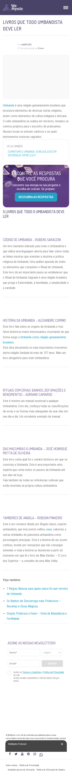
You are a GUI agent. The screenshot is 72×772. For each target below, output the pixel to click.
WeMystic (27, 44)
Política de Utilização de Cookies (50, 770)
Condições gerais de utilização (21, 770)
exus (49, 529)
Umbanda (8, 105)
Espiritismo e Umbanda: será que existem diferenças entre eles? (32, 153)
